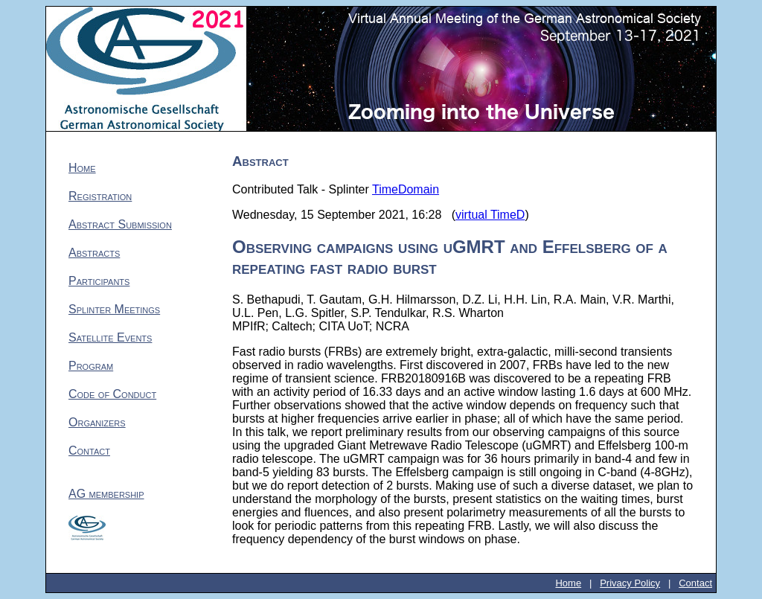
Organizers (97, 422)
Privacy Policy (630, 583)
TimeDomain (405, 189)
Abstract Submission (120, 224)
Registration (100, 196)
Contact (89, 450)
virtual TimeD (490, 214)
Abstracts (94, 252)
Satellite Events (110, 337)
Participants (98, 281)
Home (82, 167)
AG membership (106, 493)
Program (90, 365)
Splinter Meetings (114, 309)
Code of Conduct (112, 394)
